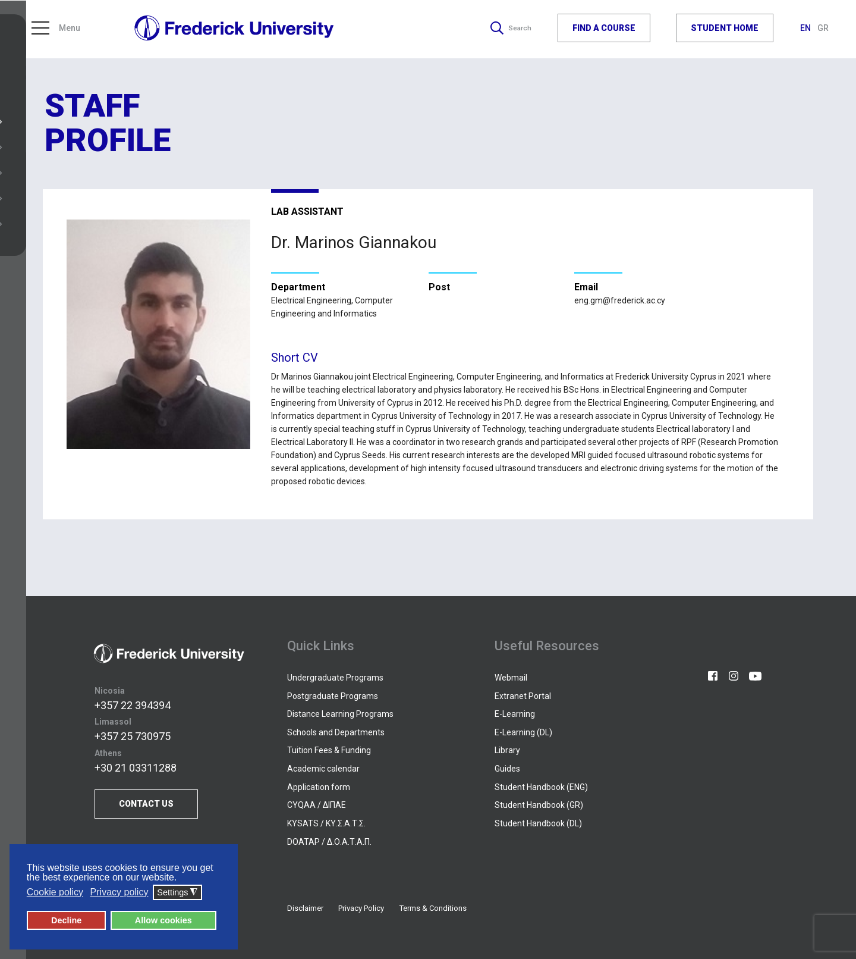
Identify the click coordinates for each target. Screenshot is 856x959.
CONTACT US (146, 803)
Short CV (294, 357)
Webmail (511, 677)
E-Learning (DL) (523, 732)
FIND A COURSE (603, 29)
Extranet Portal (523, 696)
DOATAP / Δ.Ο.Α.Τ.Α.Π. (329, 842)
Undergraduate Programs (335, 677)
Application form (318, 787)
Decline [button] (66, 921)
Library (507, 750)
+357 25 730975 (133, 736)
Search (508, 29)
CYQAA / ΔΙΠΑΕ (316, 805)
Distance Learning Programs (340, 714)
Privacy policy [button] (119, 893)
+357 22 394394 (133, 705)
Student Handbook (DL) (538, 823)
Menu (56, 29)
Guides (507, 768)
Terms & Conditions (433, 908)
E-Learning (515, 714)
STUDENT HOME (725, 29)
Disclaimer (305, 908)
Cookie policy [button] (55, 893)
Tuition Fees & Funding (329, 750)
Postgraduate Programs (332, 696)
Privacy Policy (361, 908)
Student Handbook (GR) (539, 805)
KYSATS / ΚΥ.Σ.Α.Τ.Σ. (326, 823)
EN (806, 30)
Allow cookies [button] (163, 921)
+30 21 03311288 (136, 767)
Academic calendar (323, 768)
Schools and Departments (336, 732)
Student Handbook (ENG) (541, 787)
